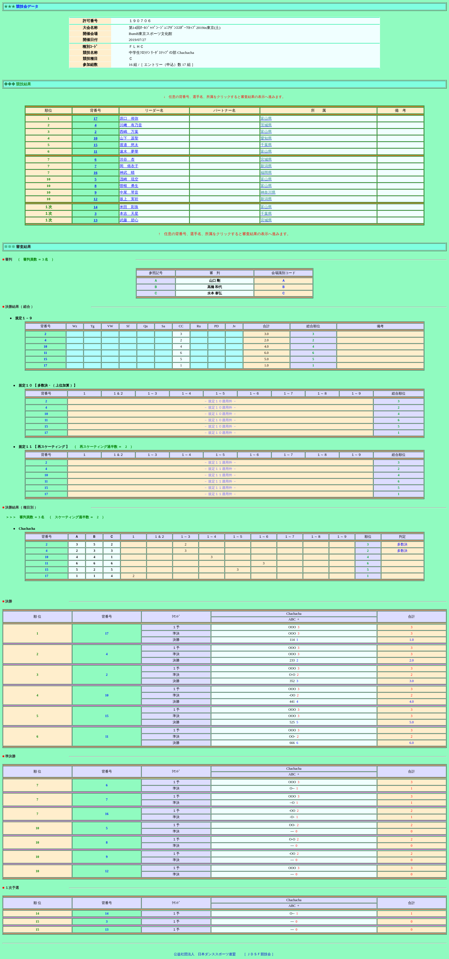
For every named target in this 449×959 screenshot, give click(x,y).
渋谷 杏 (127, 159)
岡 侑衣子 (129, 166)
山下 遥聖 (129, 138)
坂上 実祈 (129, 199)
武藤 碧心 (129, 220)
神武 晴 (127, 172)
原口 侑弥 (129, 118)
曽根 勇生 (129, 186)
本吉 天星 (129, 213)
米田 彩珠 (129, 207)
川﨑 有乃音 (131, 125)
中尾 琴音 (129, 192)
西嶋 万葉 (129, 131)
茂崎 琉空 (129, 179)
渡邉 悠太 (129, 145)
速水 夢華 (129, 151)
